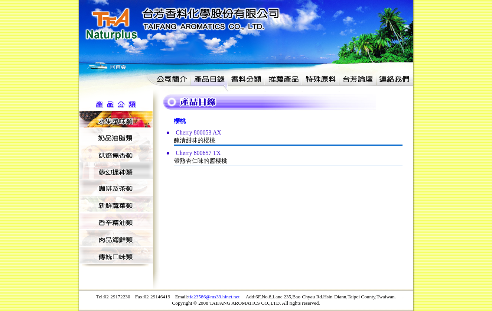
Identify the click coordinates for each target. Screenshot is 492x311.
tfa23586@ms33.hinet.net (214, 296)
